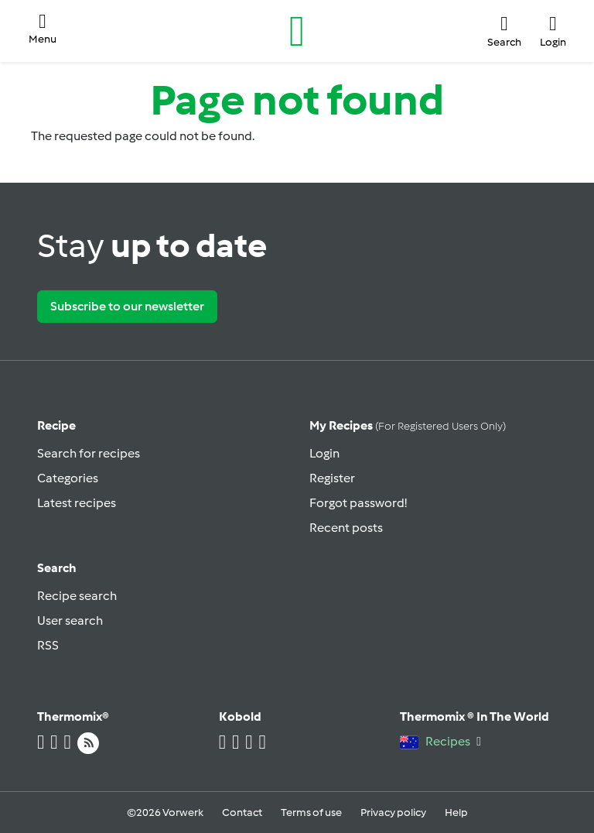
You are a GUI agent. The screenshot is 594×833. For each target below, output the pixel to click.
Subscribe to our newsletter (127, 306)
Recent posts (346, 527)
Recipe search (77, 595)
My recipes (407, 425)
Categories (67, 478)
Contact (242, 812)
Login (324, 453)
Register (332, 478)
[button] (42, 30)
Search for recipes (88, 453)
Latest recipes (76, 502)
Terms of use (311, 812)
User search (70, 620)
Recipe (56, 425)
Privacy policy (393, 812)
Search (57, 567)
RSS (48, 645)
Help (456, 812)
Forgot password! (358, 502)
